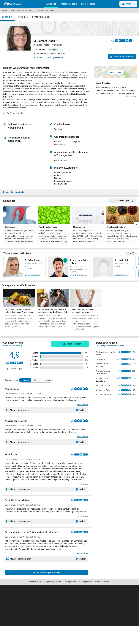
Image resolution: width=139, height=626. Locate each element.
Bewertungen (41, 17)
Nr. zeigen (53, 49)
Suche (4, 10)
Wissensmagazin (68, 4)
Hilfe (130, 253)
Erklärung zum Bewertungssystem (110, 346)
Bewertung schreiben (121, 57)
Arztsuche (51, 4)
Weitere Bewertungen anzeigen (46, 572)
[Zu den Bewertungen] (123, 40)
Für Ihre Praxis (88, 4)
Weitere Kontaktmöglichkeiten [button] (49, 57)
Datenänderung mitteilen (14, 192)
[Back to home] (13, 4)
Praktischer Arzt (17, 10)
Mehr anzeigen (130, 96)
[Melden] (81, 410)
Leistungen (22, 17)
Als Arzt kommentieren (19, 410)
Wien (31, 10)
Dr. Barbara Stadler (45, 10)
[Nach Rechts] (136, 225)
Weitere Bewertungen (12, 345)
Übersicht (7, 17)
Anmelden (128, 3)
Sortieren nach (11, 380)
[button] (2, 267)
